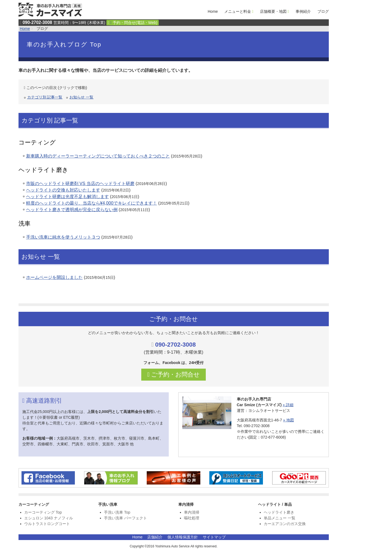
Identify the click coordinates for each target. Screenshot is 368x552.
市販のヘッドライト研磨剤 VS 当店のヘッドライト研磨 (80, 183)
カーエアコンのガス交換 (285, 524)
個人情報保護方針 (182, 537)
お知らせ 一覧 (81, 97)
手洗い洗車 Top (117, 512)
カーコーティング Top (43, 512)
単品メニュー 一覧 (279, 518)
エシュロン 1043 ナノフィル (48, 518)
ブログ (323, 11)
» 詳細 (288, 405)
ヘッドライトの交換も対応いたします (63, 190)
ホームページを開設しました (54, 277)
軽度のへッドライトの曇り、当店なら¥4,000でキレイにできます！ (91, 203)
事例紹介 (303, 11)
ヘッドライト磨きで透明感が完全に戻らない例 (72, 209)
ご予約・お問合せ (173, 374)
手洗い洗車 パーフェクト (125, 518)
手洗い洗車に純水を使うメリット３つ (63, 237)
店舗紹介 (154, 537)
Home (213, 11)
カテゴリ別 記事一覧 (45, 97)
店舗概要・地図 (273, 11)
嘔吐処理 (191, 518)
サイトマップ (214, 537)
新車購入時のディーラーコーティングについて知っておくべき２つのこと (98, 156)
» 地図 (288, 420)
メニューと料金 (237, 11)
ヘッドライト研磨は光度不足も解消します (67, 196)
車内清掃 (191, 512)
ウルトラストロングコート (47, 524)
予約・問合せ (132, 22)
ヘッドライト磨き (279, 512)
